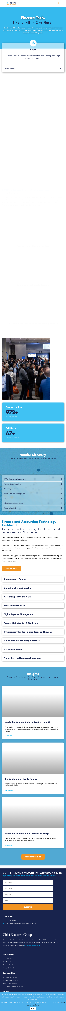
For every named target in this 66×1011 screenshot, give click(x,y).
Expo (33, 49)
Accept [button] (33, 1008)
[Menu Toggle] (58, 3)
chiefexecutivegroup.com (32, 945)
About (6, 991)
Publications (8, 954)
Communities (9, 973)
